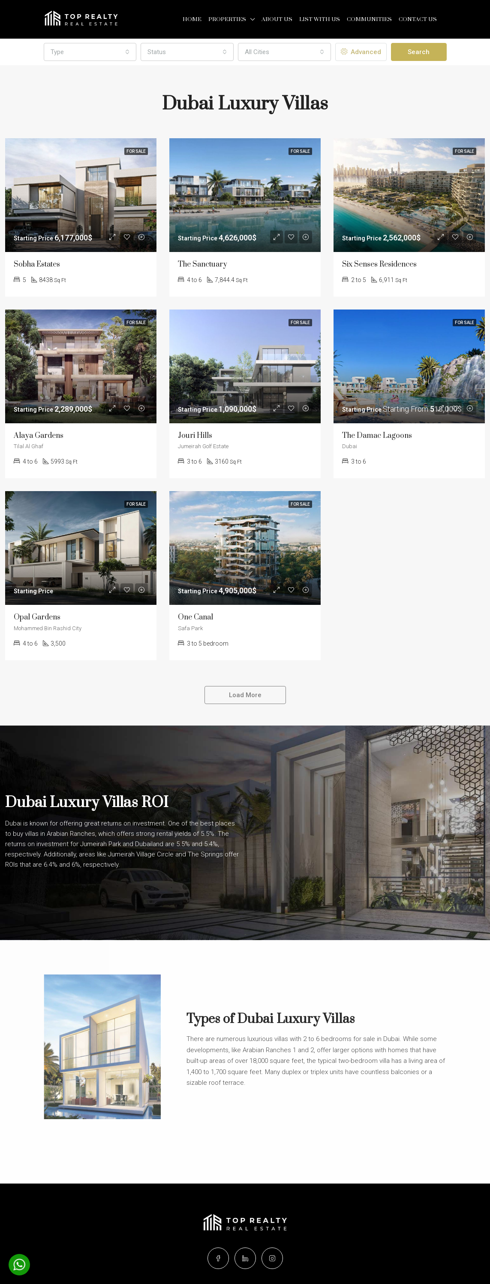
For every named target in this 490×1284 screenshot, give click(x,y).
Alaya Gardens (38, 435)
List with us (319, 19)
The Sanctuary (202, 264)
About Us (277, 19)
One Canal (195, 617)
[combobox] (90, 52)
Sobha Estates (37, 264)
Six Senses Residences (379, 264)
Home (192, 19)
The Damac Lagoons (377, 435)
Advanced (361, 52)
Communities (369, 19)
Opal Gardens (37, 617)
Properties (227, 19)
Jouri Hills (195, 435)
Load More (245, 695)
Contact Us (418, 19)
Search (419, 52)
